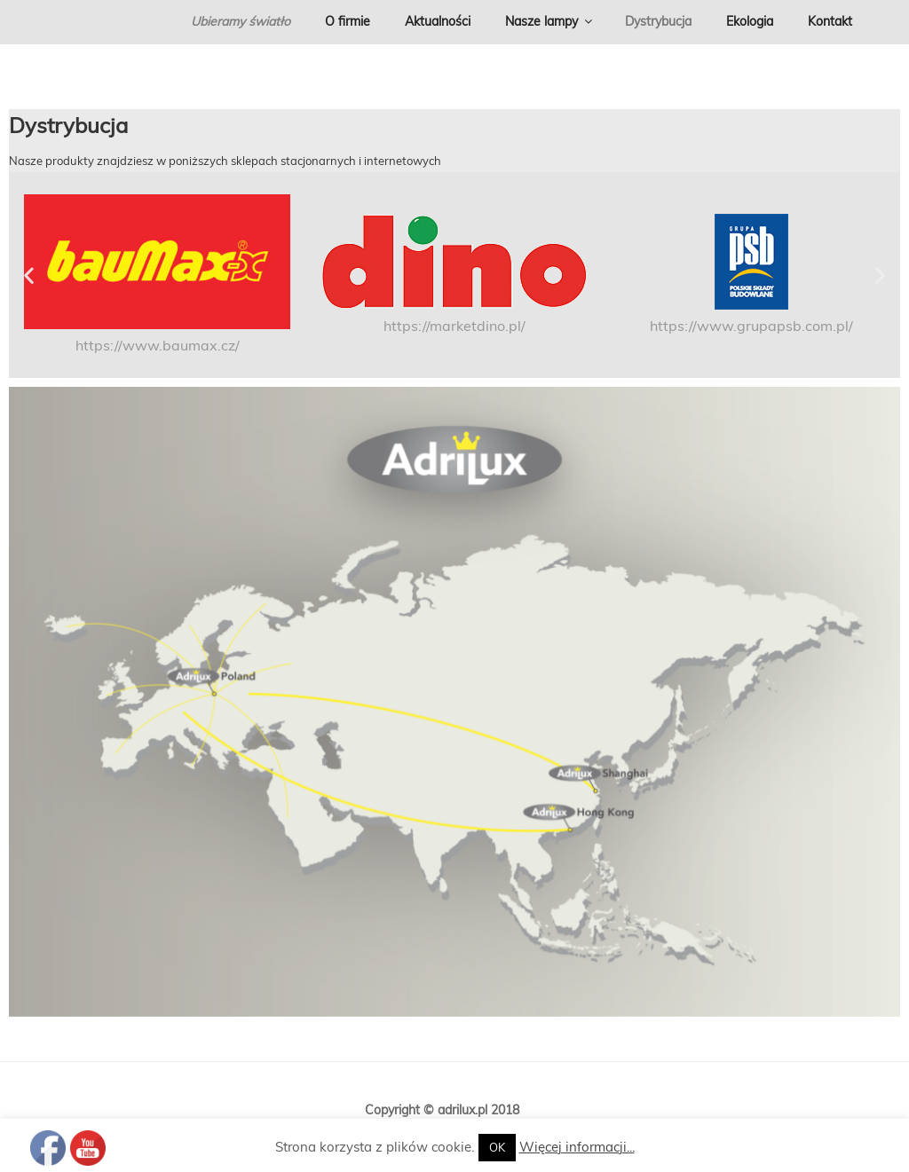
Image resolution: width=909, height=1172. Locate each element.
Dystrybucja (658, 21)
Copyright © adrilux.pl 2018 (442, 1110)
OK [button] (497, 1147)
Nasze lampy (550, 21)
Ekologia (749, 21)
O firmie (347, 21)
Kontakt (830, 21)
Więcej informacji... (577, 1146)
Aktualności (437, 21)
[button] (29, 275)
